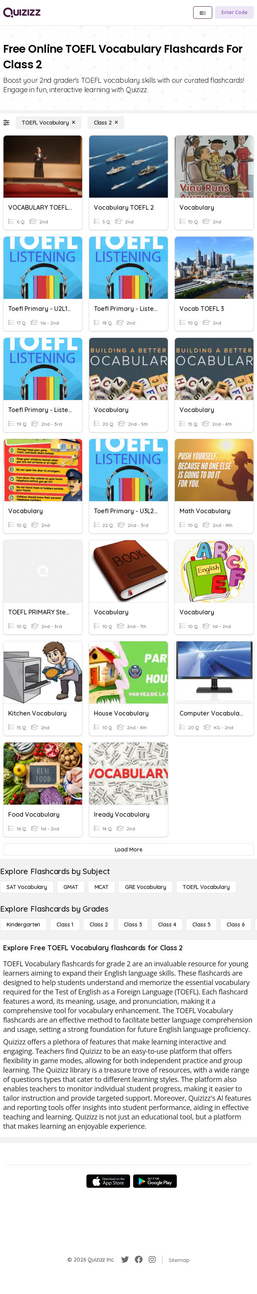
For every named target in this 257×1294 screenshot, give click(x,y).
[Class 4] (167, 924)
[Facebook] (139, 1259)
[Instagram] (152, 1259)
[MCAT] (101, 887)
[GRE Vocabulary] (145, 887)
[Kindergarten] (23, 924)
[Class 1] (65, 924)
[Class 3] (132, 924)
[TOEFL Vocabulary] (48, 122)
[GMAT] (70, 887)
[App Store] (108, 1181)
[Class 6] (235, 924)
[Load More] (128, 849)
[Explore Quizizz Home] (21, 12)
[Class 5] (201, 924)
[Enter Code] (234, 12)
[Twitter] (125, 1259)
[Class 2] (106, 122)
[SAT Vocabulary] (27, 887)
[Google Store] (155, 1181)
